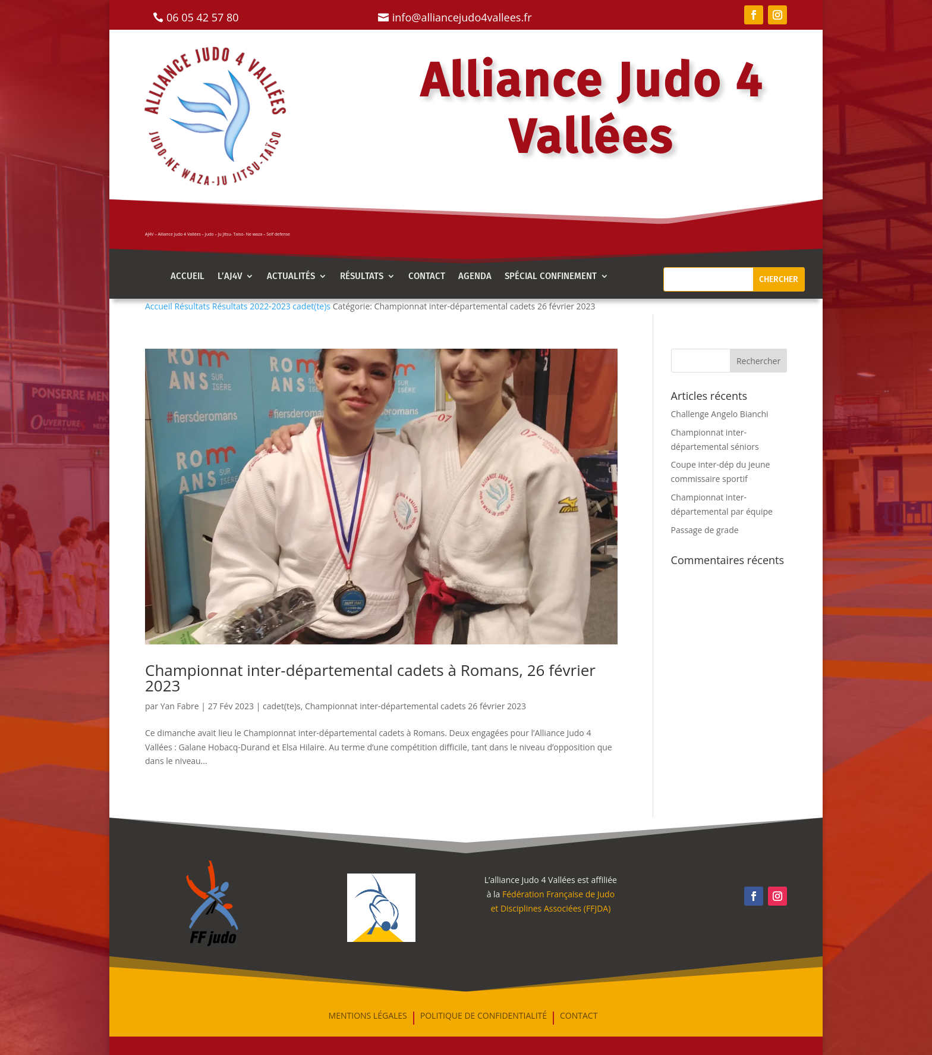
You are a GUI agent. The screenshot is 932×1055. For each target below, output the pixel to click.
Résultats (361, 276)
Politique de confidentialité (483, 1016)
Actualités (291, 276)
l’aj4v (230, 276)
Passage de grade (705, 530)
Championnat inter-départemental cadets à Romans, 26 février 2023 (370, 677)
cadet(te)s (282, 706)
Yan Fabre (179, 706)
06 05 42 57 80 (202, 17)
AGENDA (475, 276)
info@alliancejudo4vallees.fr (462, 17)
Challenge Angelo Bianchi (720, 414)
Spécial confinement (551, 276)
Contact (426, 276)
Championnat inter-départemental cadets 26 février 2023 (415, 706)
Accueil (187, 276)
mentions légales (368, 1016)
